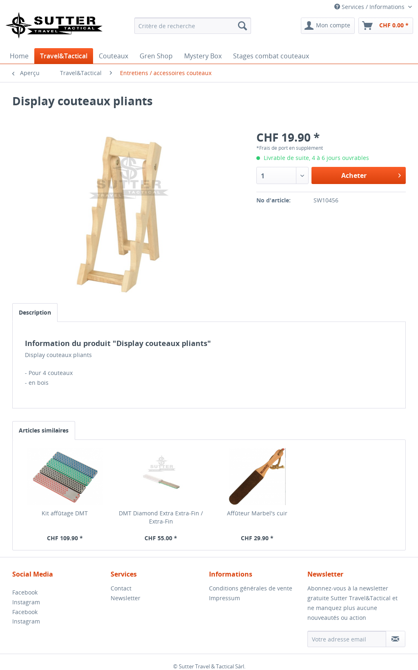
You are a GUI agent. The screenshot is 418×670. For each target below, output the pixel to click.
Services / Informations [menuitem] (370, 7)
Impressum (224, 598)
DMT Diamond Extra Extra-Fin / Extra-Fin (161, 517)
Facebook (25, 592)
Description (35, 312)
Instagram (26, 602)
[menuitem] (192, 26)
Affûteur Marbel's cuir (257, 513)
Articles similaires (44, 430)
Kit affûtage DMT (65, 513)
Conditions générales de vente (250, 588)
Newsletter (125, 598)
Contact (121, 588)
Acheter (371, 174)
